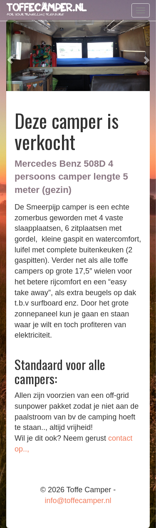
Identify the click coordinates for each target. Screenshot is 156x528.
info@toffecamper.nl (78, 500)
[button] (9, 55)
